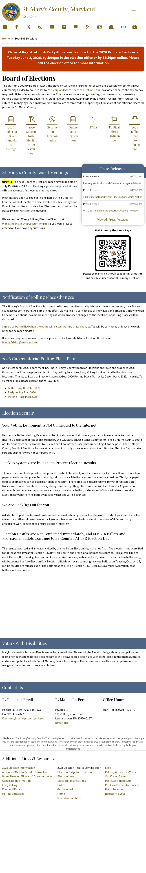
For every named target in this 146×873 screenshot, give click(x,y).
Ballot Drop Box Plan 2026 (24, 388)
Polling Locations (13, 793)
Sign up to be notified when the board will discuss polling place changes (46, 326)
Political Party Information (122, 785)
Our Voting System (116, 776)
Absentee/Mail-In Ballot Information (25, 772)
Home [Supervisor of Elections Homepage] (61, 793)
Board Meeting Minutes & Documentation (27, 776)
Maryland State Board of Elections (73, 90)
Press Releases (114, 789)
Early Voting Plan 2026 (22, 392)
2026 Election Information (18, 767)
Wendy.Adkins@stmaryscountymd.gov (25, 223)
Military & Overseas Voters (121, 772)
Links (108, 767)
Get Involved (65, 789)
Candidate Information (16, 780)
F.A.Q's (61, 785)
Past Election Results (118, 780)
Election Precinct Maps (71, 780)
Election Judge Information (74, 772)
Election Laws (65, 776)
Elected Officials (12, 789)
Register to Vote (115, 793)
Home (6, 38)
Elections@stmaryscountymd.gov (23, 718)
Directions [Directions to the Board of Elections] (61, 722)
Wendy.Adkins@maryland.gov (20, 342)
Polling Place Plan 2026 (22, 396)
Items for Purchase (69, 798)
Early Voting (9, 785)
